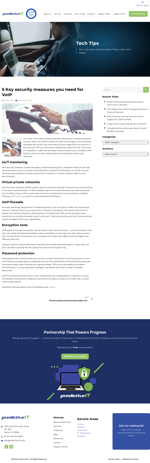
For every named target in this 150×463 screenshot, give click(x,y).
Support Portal (119, 14)
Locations (91, 14)
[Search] (146, 90)
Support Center (105, 14)
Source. (52, 287)
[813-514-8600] (143, 2)
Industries (68, 14)
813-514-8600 (143, 5)
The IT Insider (80, 14)
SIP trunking (18, 196)
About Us (48, 14)
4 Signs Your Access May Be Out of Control (126, 124)
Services (58, 14)
